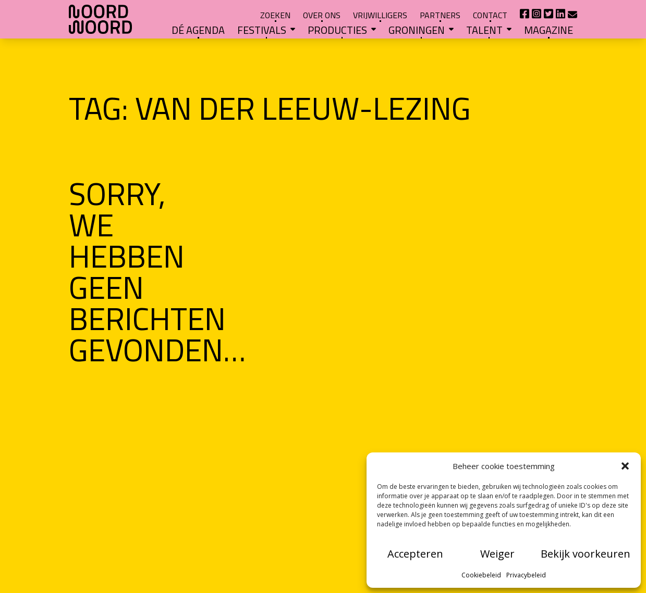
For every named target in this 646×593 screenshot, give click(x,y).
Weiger (497, 554)
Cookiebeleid (481, 575)
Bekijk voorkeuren (585, 554)
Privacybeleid (526, 575)
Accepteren (415, 554)
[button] (625, 466)
